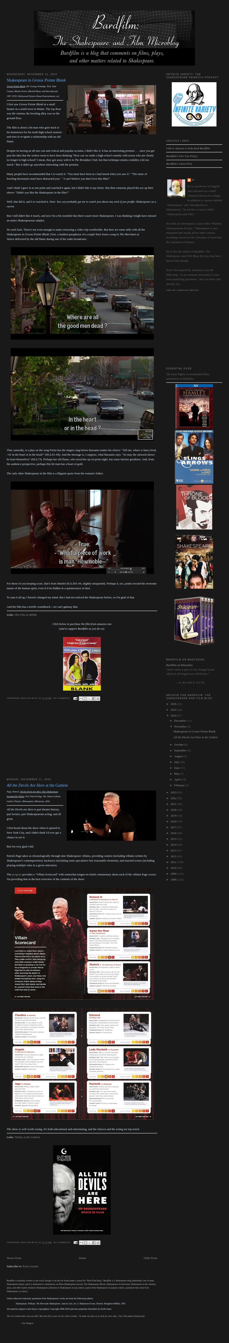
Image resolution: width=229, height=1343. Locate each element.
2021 (174, 804)
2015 (174, 839)
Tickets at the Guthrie (27, 1137)
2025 (174, 709)
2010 (174, 868)
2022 (174, 798)
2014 (174, 844)
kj (193, 180)
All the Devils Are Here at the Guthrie (195, 737)
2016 (174, 833)
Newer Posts (14, 1258)
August (178, 756)
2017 (174, 827)
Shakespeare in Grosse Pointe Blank (194, 731)
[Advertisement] (82, 743)
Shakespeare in (36, 80)
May (177, 773)
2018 (174, 821)
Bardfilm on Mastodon (179, 665)
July (177, 762)
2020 (174, 809)
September (180, 750)
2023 (174, 792)
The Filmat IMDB (25, 614)
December (180, 720)
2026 (174, 704)
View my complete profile (182, 290)
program (17, 874)
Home (82, 1258)
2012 (174, 856)
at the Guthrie (37, 785)
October (179, 744)
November (180, 726)
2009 (174, 873)
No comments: (62, 698)
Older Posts (150, 1258)
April (177, 779)
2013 (174, 850)
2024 (174, 715)
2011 (174, 862)
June (177, 767)
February (179, 785)
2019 (174, 815)
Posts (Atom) (30, 1266)
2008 (174, 879)
